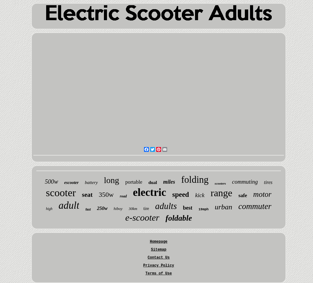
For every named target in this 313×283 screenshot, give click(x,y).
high (49, 209)
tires (268, 182)
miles (169, 182)
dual (152, 182)
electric (149, 192)
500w (51, 181)
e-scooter (142, 217)
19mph (203, 209)
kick (199, 195)
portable (133, 182)
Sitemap (158, 250)
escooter (71, 182)
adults (166, 206)
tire (146, 208)
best (187, 208)
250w (102, 208)
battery (91, 182)
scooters (220, 183)
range (221, 192)
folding (195, 179)
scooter (61, 192)
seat (87, 194)
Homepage (159, 242)
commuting (245, 181)
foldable (178, 218)
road (123, 196)
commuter (254, 206)
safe (242, 195)
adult (69, 205)
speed (180, 194)
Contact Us (159, 257)
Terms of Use (158, 273)
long (111, 180)
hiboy (118, 208)
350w (106, 194)
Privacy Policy (158, 265)
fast (88, 209)
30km (133, 208)
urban (223, 207)
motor (262, 194)
